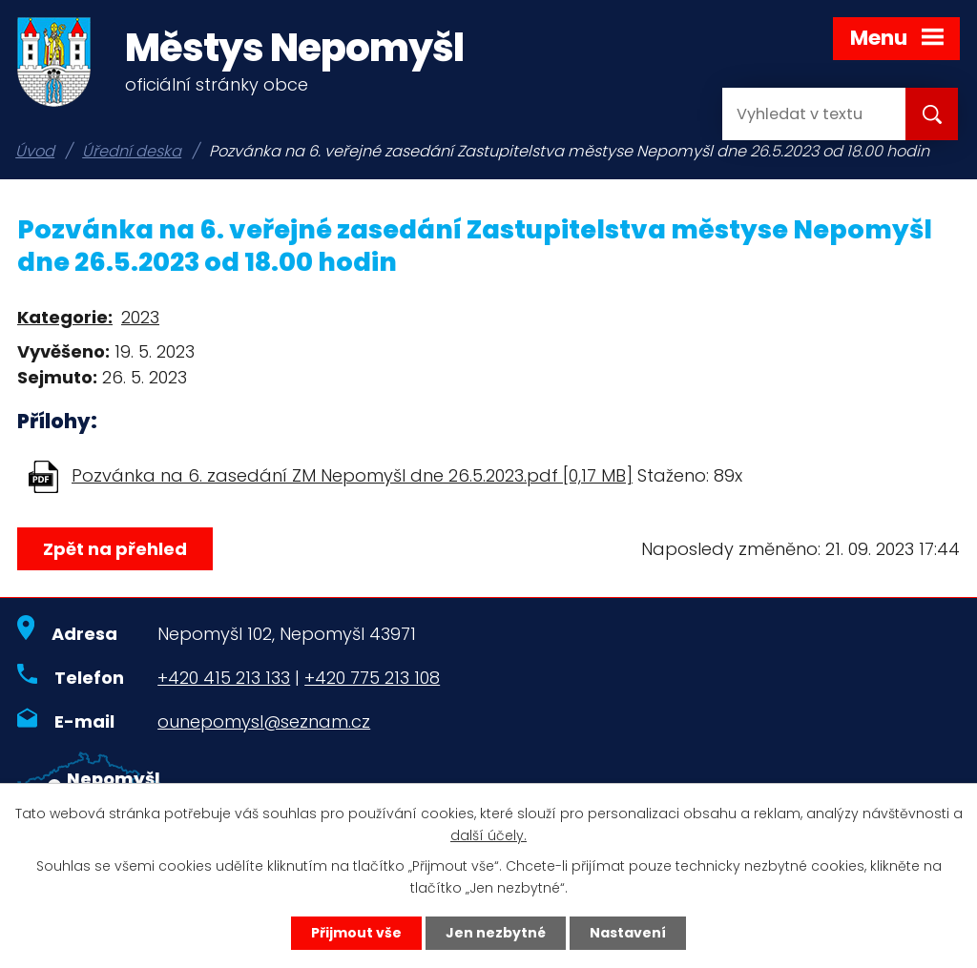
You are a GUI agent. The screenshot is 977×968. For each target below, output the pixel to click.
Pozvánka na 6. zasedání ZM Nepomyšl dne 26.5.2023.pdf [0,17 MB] (352, 475)
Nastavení (628, 932)
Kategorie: (65, 317)
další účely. (488, 835)
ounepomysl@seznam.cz (263, 721)
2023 (140, 317)
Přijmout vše (356, 932)
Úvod (34, 151)
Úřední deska (131, 151)
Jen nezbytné (496, 932)
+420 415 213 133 (223, 678)
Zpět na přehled (115, 549)
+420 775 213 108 (372, 678)
